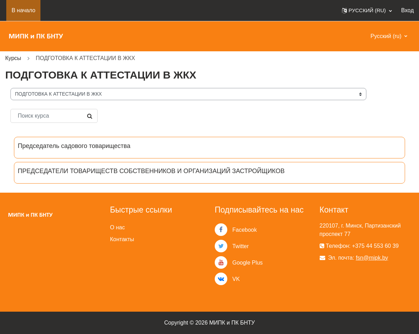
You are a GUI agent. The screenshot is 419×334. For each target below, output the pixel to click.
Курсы (13, 58)
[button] (366, 10)
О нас (117, 227)
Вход (407, 10)
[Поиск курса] (54, 116)
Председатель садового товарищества (74, 145)
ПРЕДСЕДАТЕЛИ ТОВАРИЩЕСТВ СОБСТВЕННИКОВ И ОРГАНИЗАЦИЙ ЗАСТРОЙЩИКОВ (151, 171)
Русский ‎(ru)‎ (387, 36)
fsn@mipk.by (372, 258)
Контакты (122, 239)
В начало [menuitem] (23, 10)
